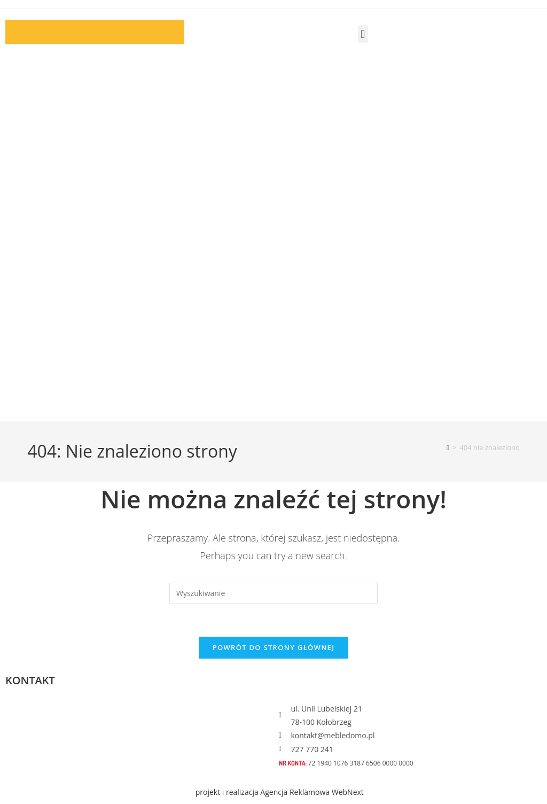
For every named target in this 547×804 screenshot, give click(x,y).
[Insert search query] (273, 593)
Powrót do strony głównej (274, 647)
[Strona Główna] (448, 447)
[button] (363, 34)
